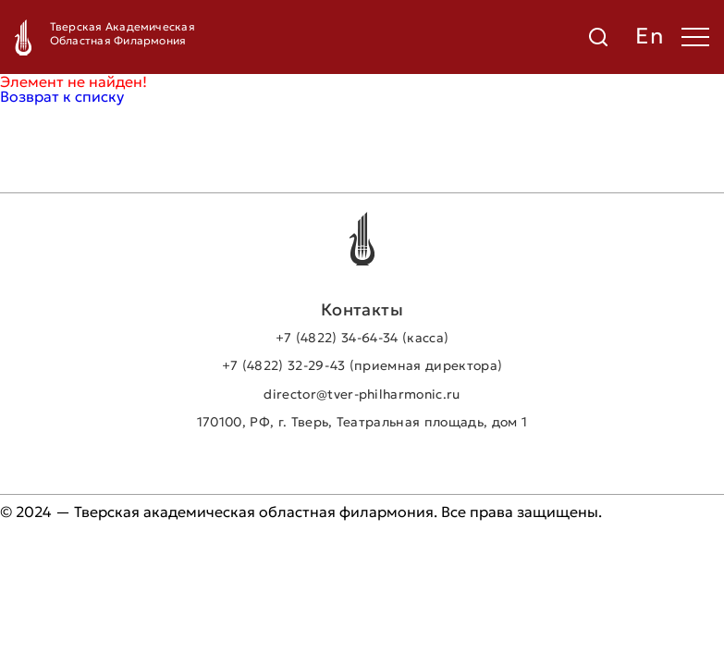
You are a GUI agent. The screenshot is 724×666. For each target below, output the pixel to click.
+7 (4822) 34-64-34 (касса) (362, 337)
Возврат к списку (62, 96)
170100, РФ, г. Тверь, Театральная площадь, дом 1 (362, 421)
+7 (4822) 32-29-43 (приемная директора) (362, 365)
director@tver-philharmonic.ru (362, 394)
